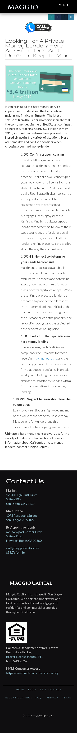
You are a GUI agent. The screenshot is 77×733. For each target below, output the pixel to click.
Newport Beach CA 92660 (24, 540)
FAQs (39, 697)
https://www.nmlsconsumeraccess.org (32, 673)
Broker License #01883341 (24, 657)
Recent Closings (18, 697)
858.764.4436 (15, 552)
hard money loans (45, 358)
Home (20, 689)
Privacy (52, 697)
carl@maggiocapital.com (22, 548)
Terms (67, 697)
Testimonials (50, 689)
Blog (32, 689)
